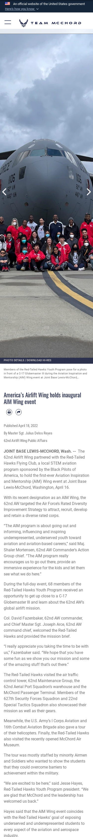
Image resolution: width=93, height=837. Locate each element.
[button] (22, 8)
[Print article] (9, 412)
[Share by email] (19, 412)
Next (88, 192)
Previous (4, 192)
